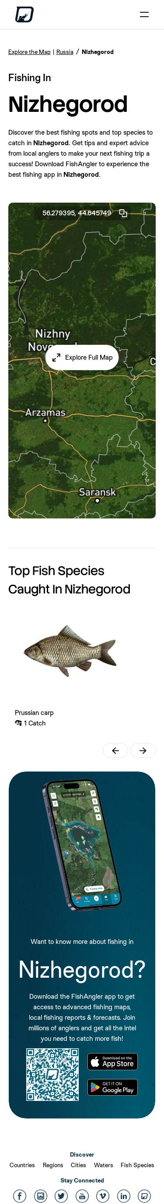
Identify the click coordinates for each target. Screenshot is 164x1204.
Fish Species (137, 1165)
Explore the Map (29, 52)
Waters (103, 1165)
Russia (64, 52)
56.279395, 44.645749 (85, 213)
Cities (78, 1165)
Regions (53, 1165)
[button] (82, 357)
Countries (22, 1165)
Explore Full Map (89, 357)
